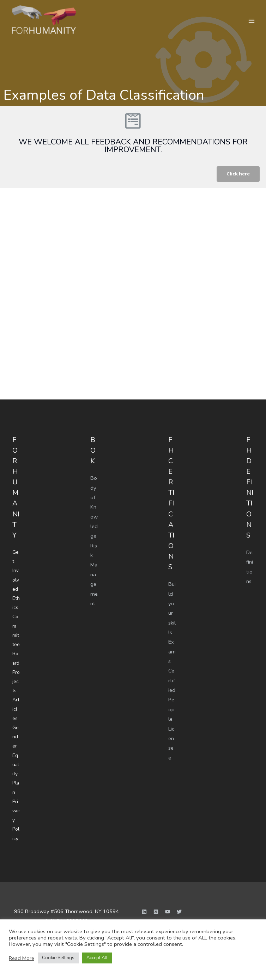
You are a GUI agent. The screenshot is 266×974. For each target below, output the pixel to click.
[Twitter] (179, 902)
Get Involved (15, 570)
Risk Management (94, 574)
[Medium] (155, 902)
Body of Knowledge (94, 507)
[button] (238, 174)
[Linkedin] (144, 902)
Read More (21, 958)
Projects (16, 677)
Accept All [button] (97, 958)
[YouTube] (167, 902)
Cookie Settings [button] (58, 958)
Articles (15, 704)
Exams (172, 651)
